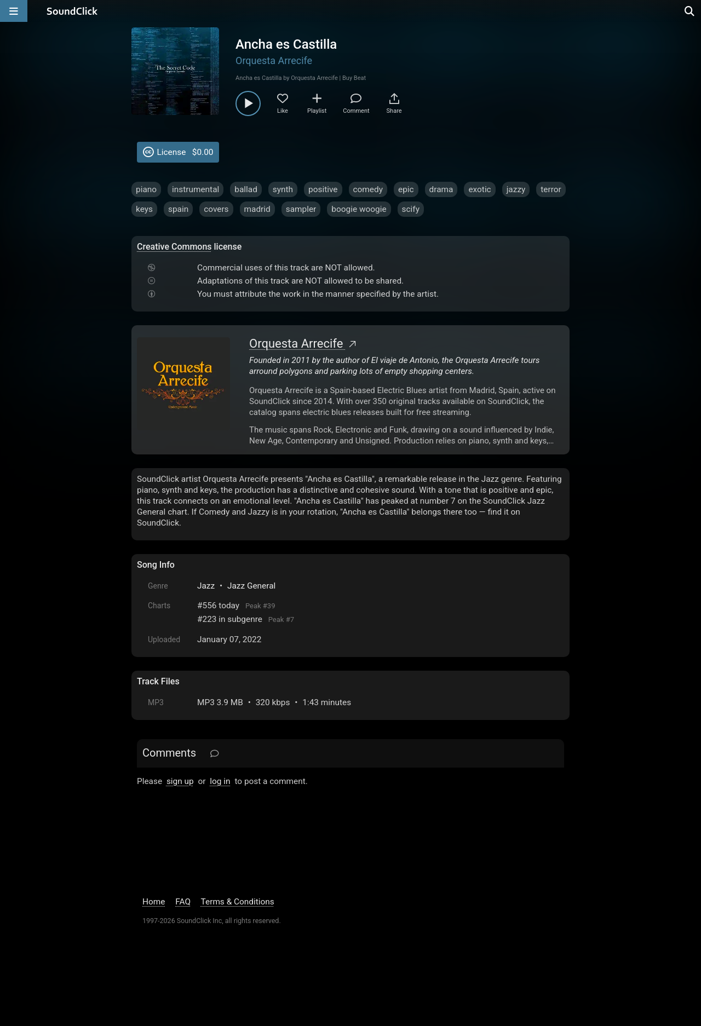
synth (283, 189)
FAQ (183, 902)
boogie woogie (358, 209)
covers (216, 209)
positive (322, 189)
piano (146, 189)
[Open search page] (690, 11)
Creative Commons (174, 246)
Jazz (206, 586)
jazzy (516, 189)
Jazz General (251, 586)
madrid (257, 209)
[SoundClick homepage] (72, 11)
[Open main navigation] (13, 11)
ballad (245, 189)
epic (406, 189)
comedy (368, 189)
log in (220, 781)
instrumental (195, 189)
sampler (301, 209)
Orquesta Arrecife (273, 60)
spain (178, 209)
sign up (180, 781)
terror (551, 189)
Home (153, 902)
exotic (479, 189)
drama (441, 189)
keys (144, 209)
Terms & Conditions (237, 902)
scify (411, 209)
